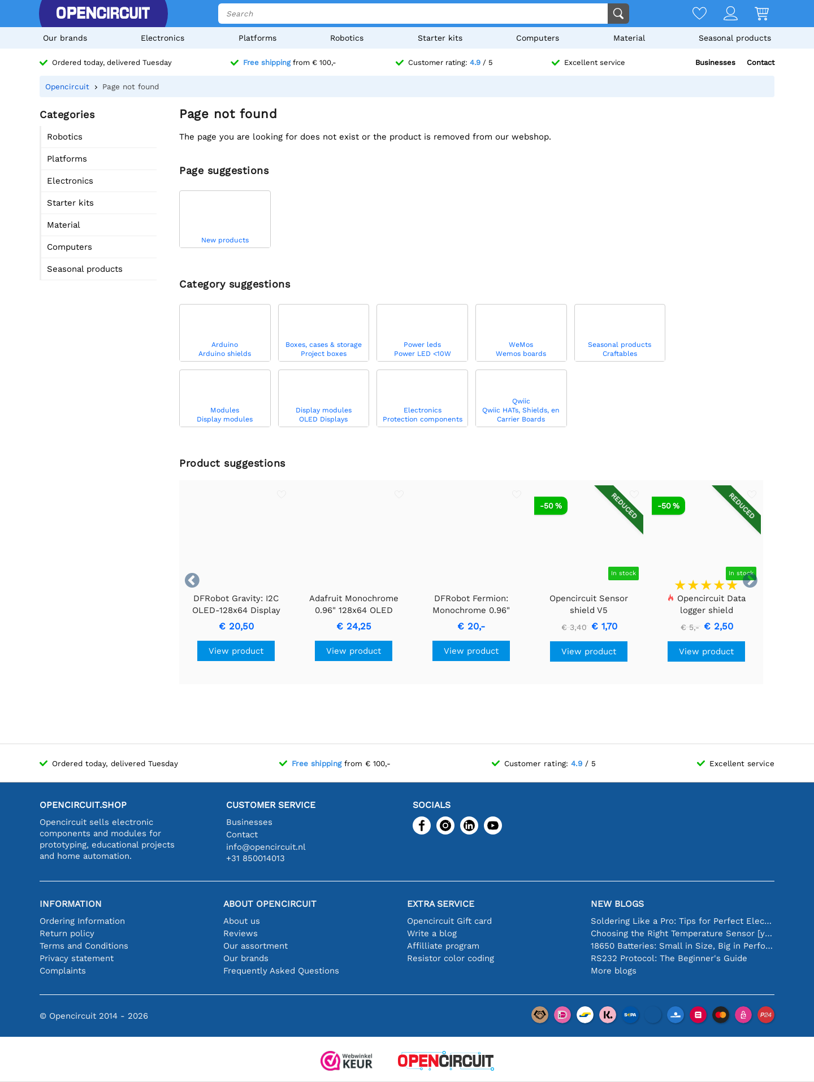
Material (629, 37)
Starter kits (440, 37)
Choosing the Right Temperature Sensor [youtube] (682, 933)
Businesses (715, 62)
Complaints (63, 971)
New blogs (617, 903)
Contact (760, 62)
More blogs (614, 971)
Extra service (440, 903)
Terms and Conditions (84, 946)
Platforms (257, 37)
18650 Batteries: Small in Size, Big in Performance (682, 946)
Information (71, 903)
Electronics (162, 37)
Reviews (240, 933)
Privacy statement (77, 958)
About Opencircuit (270, 903)
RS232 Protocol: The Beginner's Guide (669, 958)
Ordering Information (82, 921)
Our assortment (255, 946)
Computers (537, 37)
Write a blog (432, 933)
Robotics (346, 37)
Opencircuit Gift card (449, 921)
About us (241, 921)
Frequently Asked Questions (281, 971)
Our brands (65, 37)
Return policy (67, 933)
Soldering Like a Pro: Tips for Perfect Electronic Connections (682, 921)
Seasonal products (735, 37)
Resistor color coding (450, 958)
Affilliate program (443, 946)
